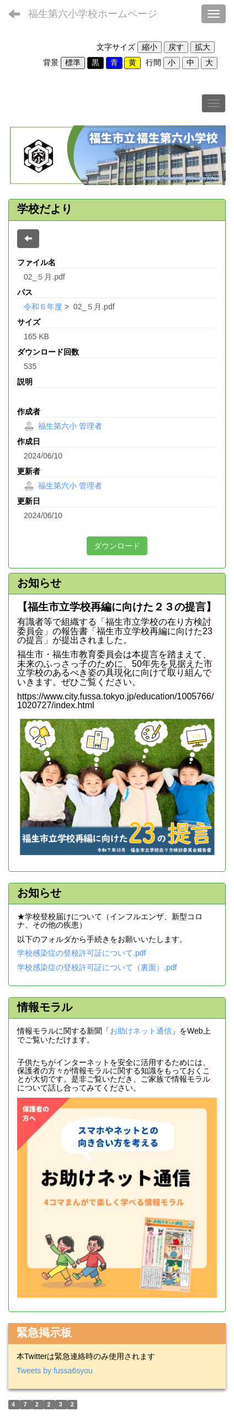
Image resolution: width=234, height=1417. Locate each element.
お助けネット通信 (141, 1030)
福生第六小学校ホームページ (92, 13)
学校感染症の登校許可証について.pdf (81, 953)
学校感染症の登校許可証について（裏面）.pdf (97, 967)
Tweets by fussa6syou (55, 1370)
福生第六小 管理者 (63, 426)
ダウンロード (117, 545)
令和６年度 (43, 306)
